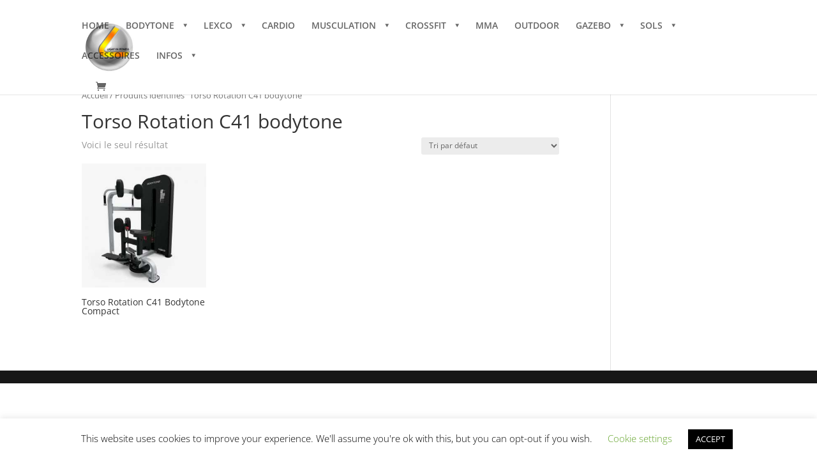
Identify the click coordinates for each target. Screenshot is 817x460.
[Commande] (490, 146)
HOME (95, 26)
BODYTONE (150, 26)
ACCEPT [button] (710, 439)
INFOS (169, 56)
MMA (487, 26)
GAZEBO (593, 26)
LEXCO (218, 26)
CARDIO (278, 26)
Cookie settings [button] (640, 438)
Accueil (95, 95)
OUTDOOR (536, 26)
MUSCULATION (343, 26)
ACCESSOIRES (111, 56)
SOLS (651, 26)
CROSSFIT (425, 26)
